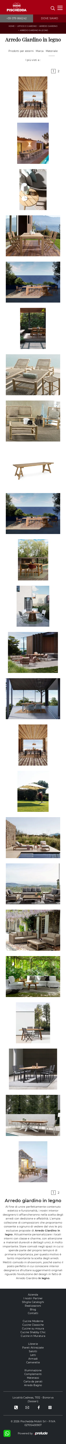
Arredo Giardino (48, 26)
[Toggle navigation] (60, 7)
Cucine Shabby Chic (33, 1332)
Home (12, 26)
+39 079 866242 (17, 18)
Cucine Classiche (33, 1324)
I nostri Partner (33, 1298)
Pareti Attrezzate (33, 1347)
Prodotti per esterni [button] (21, 51)
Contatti (33, 1313)
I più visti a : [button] (33, 60)
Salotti (33, 1351)
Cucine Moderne (33, 1321)
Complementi (33, 1374)
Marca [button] (39, 51)
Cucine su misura (33, 1328)
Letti (33, 1355)
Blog (33, 1309)
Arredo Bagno (33, 1385)
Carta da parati (33, 1381)
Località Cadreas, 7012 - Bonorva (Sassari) (33, 1399)
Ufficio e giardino (27, 26)
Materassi (33, 1377)
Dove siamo (49, 18)
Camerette (33, 1362)
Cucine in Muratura (33, 1336)
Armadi (33, 1358)
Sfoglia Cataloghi (33, 1302)
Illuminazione (33, 1370)
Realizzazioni (33, 1305)
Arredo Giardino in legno (34, 30)
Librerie (33, 1343)
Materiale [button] (52, 51)
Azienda (33, 1294)
